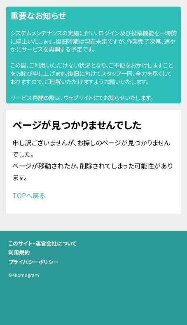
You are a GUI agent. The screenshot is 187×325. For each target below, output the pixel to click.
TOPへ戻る (28, 195)
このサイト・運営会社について (42, 243)
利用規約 (19, 252)
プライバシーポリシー (33, 262)
